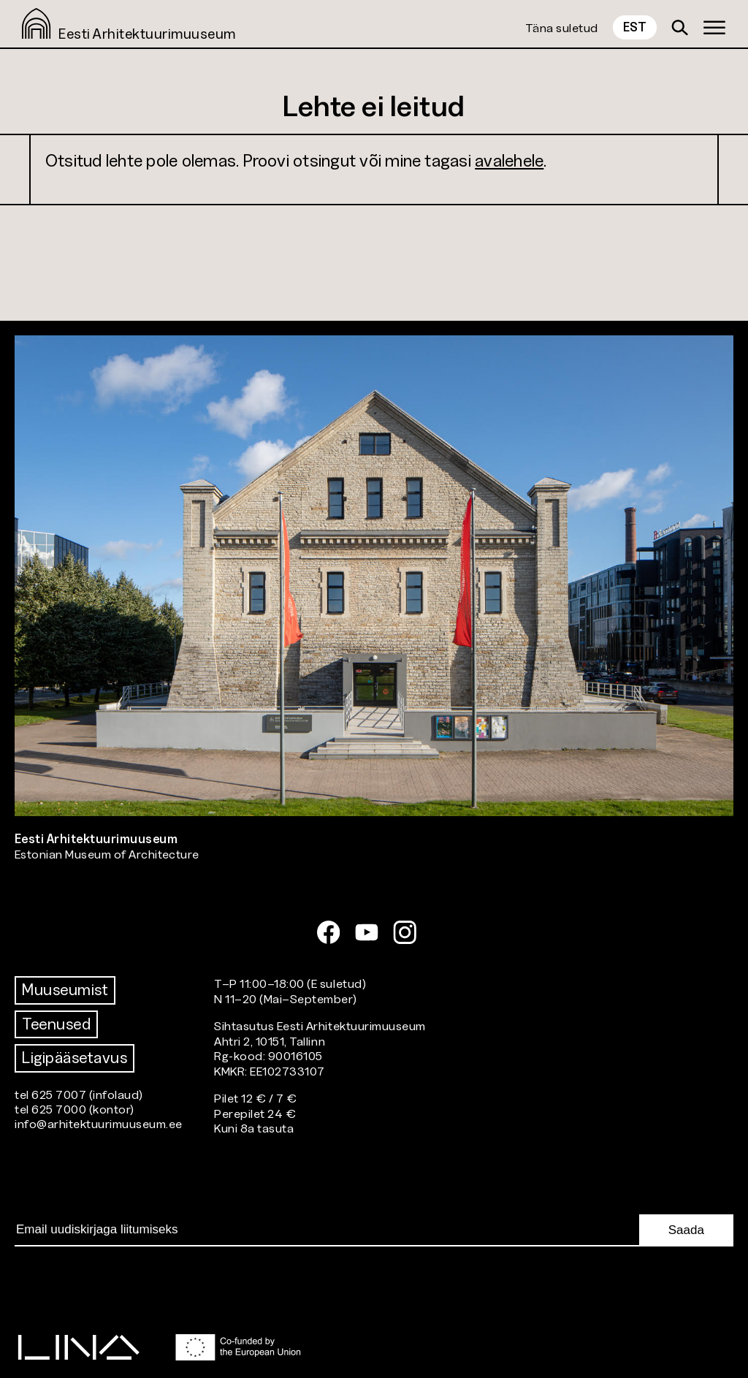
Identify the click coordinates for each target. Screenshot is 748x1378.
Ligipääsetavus (74, 1057)
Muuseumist (65, 990)
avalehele (509, 160)
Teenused (56, 1024)
